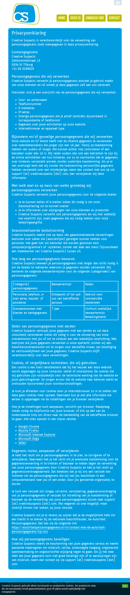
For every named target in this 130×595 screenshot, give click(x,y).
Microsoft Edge (28, 439)
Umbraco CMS (95, 18)
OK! (125, 586)
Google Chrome (28, 426)
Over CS (75, 18)
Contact (114, 18)
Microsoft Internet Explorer (37, 435)
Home (61, 18)
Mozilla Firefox (28, 430)
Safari (22, 443)
